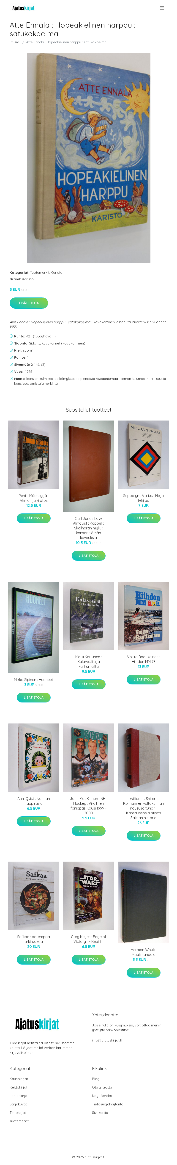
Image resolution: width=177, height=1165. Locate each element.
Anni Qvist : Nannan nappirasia (33, 801)
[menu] (162, 8)
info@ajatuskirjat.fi (107, 1040)
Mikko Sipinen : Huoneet (33, 679)
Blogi (96, 1079)
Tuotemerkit (39, 272)
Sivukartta (100, 1112)
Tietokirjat (18, 1112)
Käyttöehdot (102, 1096)
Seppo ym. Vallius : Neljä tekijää (143, 498)
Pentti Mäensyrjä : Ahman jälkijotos (34, 498)
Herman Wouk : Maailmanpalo (143, 952)
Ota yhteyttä (102, 1087)
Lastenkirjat (19, 1096)
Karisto (57, 272)
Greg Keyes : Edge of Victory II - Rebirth (88, 939)
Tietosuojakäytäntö (107, 1104)
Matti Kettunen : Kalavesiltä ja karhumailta (88, 662)
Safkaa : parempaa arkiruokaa (33, 939)
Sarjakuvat (18, 1104)
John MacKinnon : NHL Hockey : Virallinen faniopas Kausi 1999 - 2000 (88, 805)
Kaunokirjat (19, 1079)
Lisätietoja (29, 303)
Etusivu (15, 42)
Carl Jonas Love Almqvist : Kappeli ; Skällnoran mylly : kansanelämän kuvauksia (88, 528)
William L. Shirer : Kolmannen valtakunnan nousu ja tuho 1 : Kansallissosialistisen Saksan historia (143, 808)
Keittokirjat (18, 1087)
